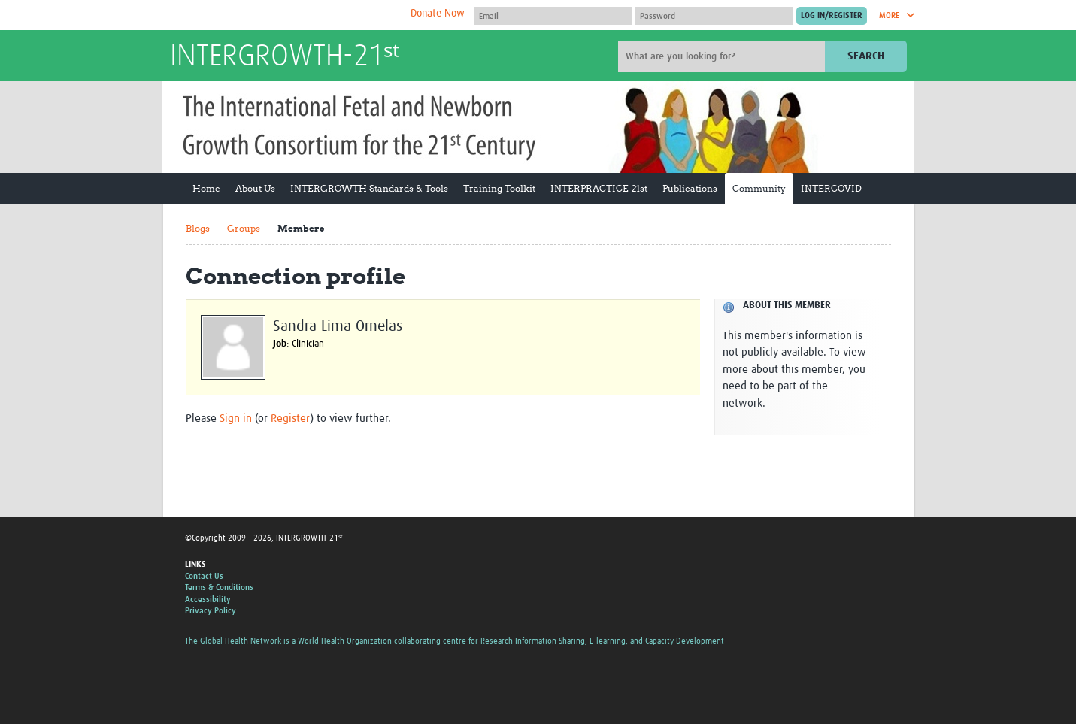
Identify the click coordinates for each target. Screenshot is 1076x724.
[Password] (714, 16)
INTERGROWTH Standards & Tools (369, 188)
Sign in (236, 418)
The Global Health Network (282, 15)
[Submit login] (831, 16)
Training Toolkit (499, 188)
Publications (689, 188)
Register (290, 418)
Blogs (198, 228)
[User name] (553, 16)
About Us (255, 188)
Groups (243, 228)
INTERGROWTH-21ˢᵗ (284, 57)
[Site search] (723, 56)
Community (759, 188)
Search (865, 56)
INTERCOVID (831, 188)
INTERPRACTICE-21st (598, 188)
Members (300, 228)
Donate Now (438, 13)
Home (206, 188)
